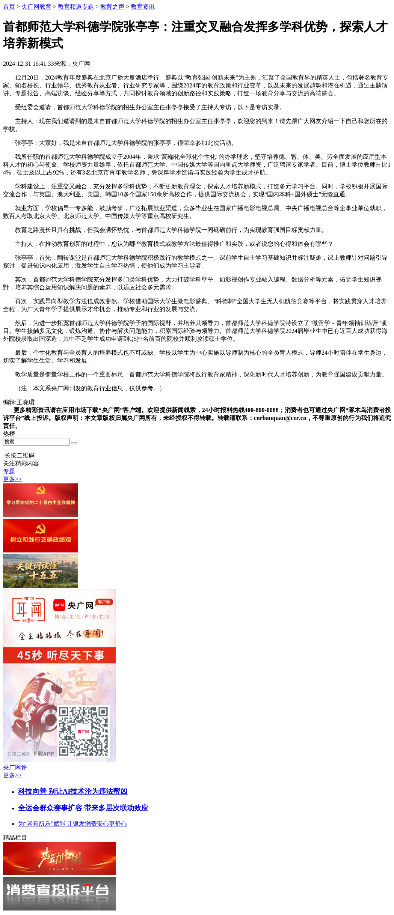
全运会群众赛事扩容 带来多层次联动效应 (83, 808)
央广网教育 (36, 6)
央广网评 (15, 767)
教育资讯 (143, 6)
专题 (9, 471)
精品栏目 (15, 837)
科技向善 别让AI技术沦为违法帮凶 (72, 791)
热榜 (9, 433)
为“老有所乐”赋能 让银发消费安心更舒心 (72, 823)
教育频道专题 (76, 6)
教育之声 (112, 6)
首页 (9, 6)
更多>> (12, 479)
